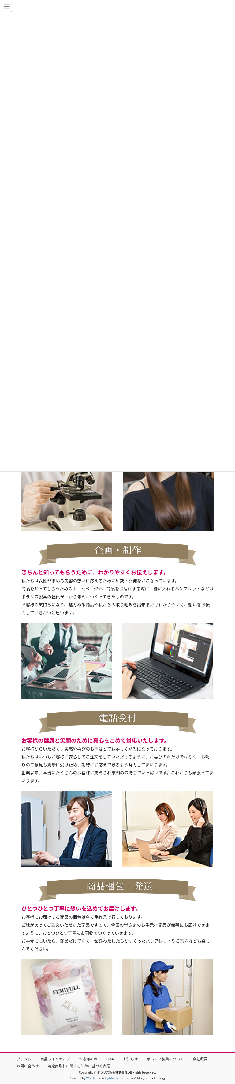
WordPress (94, 1078)
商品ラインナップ (55, 1058)
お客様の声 (88, 1058)
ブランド (24, 1058)
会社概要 (200, 1058)
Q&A (110, 1058)
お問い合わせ (28, 1065)
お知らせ (130, 1058)
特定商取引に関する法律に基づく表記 (79, 1065)
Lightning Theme (117, 1078)
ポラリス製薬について (165, 1058)
